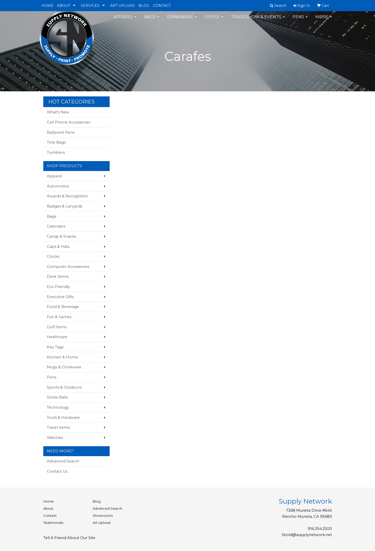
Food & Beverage (63, 306)
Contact (50, 515)
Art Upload (101, 523)
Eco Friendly (58, 286)
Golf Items (56, 327)
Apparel (124, 20)
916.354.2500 (320, 528)
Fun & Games (59, 317)
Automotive (58, 186)
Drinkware (182, 20)
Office (213, 20)
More (323, 20)
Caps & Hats (58, 246)
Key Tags (55, 347)
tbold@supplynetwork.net (307, 534)
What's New (58, 112)
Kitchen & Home (62, 357)
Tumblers (56, 152)
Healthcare (57, 337)
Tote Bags (56, 142)
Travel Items (58, 427)
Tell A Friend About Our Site (69, 538)
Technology (58, 407)
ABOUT (63, 5)
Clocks (53, 256)
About (48, 508)
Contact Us (57, 471)
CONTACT (162, 5)
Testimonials (53, 523)
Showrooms (103, 515)
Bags (151, 20)
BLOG (144, 5)
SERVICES (90, 5)
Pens (300, 20)
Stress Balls (57, 397)
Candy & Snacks (61, 236)
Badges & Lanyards (64, 206)
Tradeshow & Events (258, 20)
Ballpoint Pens (60, 132)
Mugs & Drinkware (64, 367)
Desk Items (57, 276)
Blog (97, 501)
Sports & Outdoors (64, 387)
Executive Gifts (60, 297)
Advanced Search (63, 461)
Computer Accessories (68, 266)
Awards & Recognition (67, 196)
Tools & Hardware (63, 417)
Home (48, 501)
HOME (47, 5)
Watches (55, 437)
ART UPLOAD (122, 5)
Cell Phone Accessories (68, 122)
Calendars (56, 226)
